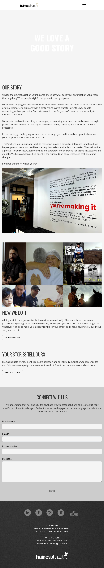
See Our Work (12, 372)
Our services (12, 337)
